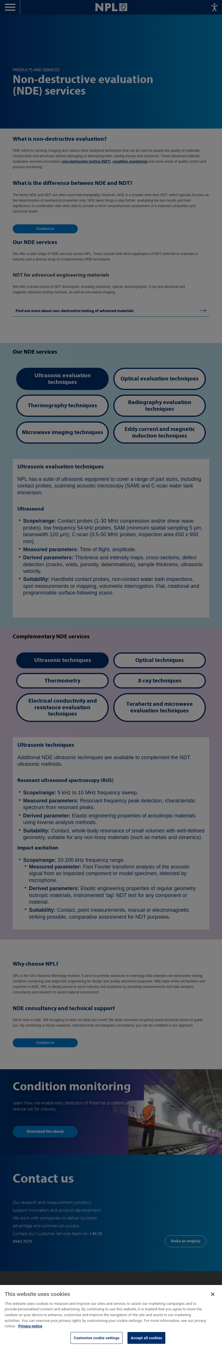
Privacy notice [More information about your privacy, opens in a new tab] (30, 1329)
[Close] (212, 1297)
